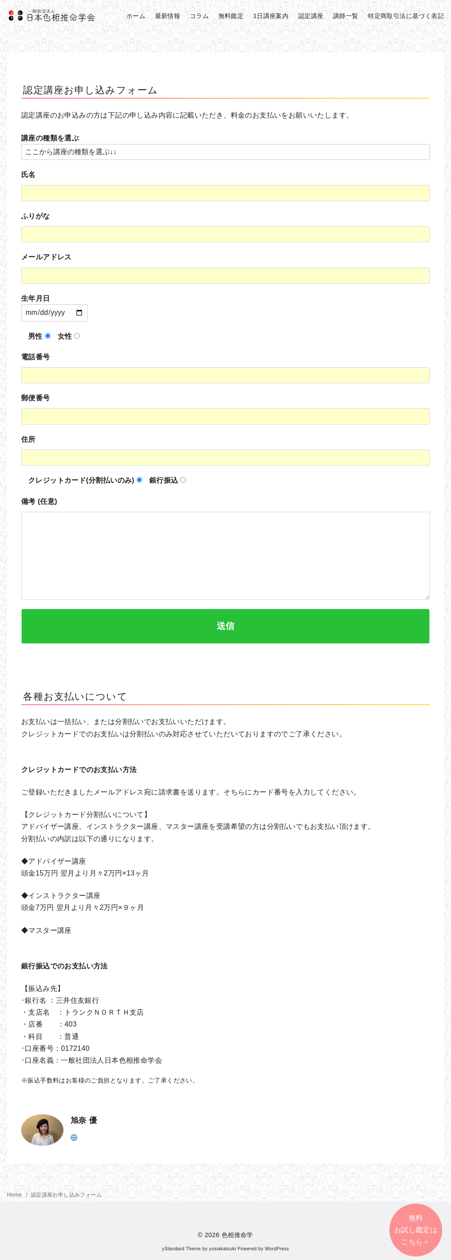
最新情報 (168, 15)
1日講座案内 (270, 15)
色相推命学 (237, 1234)
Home (15, 1195)
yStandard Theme (181, 1248)
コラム (199, 15)
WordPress (277, 1248)
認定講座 (311, 15)
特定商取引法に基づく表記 (406, 15)
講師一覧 (346, 15)
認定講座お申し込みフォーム (66, 1195)
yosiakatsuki (222, 1248)
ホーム (135, 15)
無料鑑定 (231, 15)
